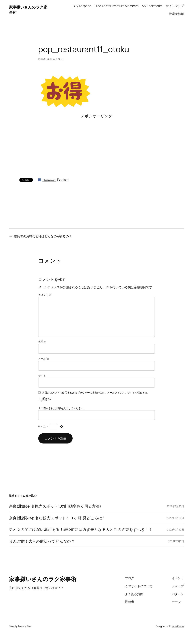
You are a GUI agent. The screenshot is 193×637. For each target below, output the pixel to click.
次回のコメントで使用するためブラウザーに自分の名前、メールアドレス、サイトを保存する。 (96, 392)
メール (43, 358)
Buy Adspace (82, 6)
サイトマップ (175, 6)
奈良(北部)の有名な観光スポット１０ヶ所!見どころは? (56, 518)
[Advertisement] (96, 144)
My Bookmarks (152, 6)
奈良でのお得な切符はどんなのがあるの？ (43, 236)
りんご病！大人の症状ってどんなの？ (42, 541)
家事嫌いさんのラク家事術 (42, 579)
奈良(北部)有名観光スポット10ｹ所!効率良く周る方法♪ (55, 506)
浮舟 (49, 59)
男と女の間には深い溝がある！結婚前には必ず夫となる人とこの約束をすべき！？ (80, 529)
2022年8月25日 (175, 506)
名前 (42, 341)
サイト (42, 375)
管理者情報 (176, 14)
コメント (44, 295)
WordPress (178, 626)
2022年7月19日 (175, 529)
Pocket (63, 179)
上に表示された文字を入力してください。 (62, 408)
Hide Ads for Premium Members (116, 6)
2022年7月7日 (176, 541)
